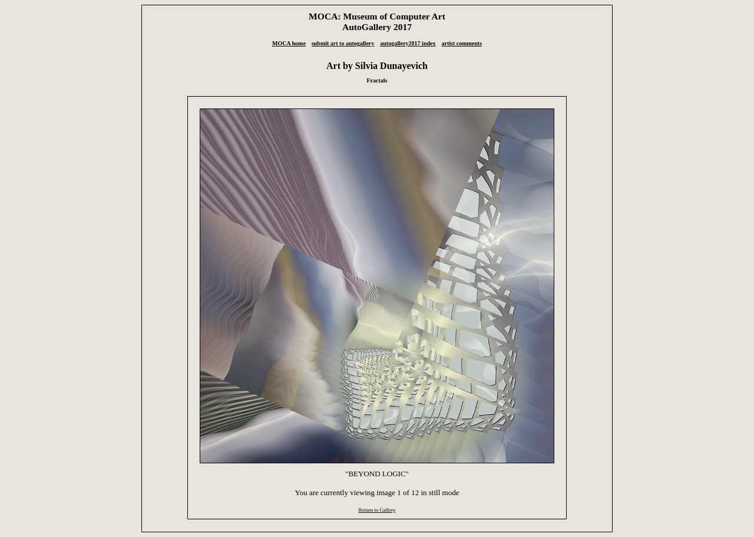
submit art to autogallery (343, 43)
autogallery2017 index (407, 43)
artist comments (461, 43)
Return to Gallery (376, 510)
